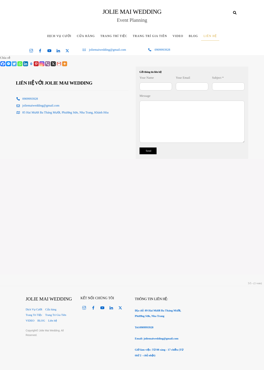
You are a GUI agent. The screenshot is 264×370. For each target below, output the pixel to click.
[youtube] (49, 50)
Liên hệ (210, 36)
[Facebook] (2, 63)
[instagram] (31, 50)
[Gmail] (58, 63)
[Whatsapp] (19, 63)
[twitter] (67, 50)
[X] (53, 63)
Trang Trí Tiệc (113, 36)
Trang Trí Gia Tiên (150, 36)
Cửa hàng (86, 36)
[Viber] (47, 63)
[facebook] (40, 50)
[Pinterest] (34, 63)
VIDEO (178, 36)
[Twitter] (14, 63)
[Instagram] (41, 63)
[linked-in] (58, 50)
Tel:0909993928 (144, 327)
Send (148, 150)
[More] (64, 63)
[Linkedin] (25, 63)
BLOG (193, 36)
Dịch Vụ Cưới (59, 36)
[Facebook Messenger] (8, 63)
